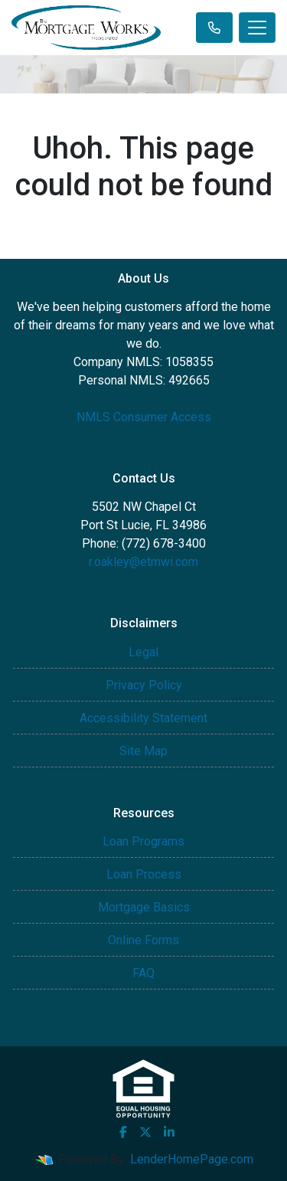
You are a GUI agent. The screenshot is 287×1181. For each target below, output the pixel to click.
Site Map (143, 751)
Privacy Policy (144, 685)
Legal (143, 652)
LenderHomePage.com (191, 1159)
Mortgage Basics (144, 907)
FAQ (143, 973)
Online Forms (143, 940)
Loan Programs (143, 841)
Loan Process (143, 874)
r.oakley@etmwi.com (143, 562)
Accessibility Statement (143, 718)
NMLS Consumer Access (144, 417)
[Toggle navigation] (257, 27)
